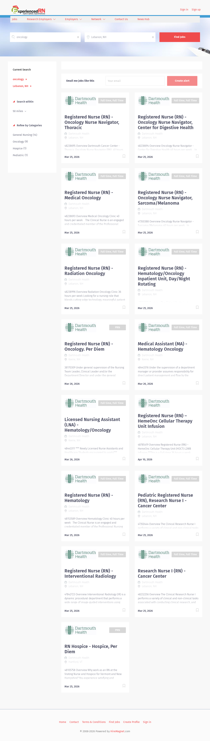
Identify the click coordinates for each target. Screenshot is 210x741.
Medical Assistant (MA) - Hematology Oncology (162, 346)
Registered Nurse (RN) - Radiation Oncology (89, 271)
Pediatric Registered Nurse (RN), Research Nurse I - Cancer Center (165, 500)
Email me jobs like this (80, 80)
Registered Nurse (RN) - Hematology (89, 498)
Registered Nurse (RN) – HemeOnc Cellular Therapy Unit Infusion (165, 421)
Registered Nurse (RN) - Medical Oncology (89, 195)
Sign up (196, 9)
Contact (74, 722)
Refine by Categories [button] (29, 125)
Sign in (184, 9)
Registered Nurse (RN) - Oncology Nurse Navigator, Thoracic (92, 122)
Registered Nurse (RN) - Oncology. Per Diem (89, 346)
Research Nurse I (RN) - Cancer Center (162, 573)
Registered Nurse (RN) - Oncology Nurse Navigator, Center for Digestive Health (166, 122)
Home (62, 722)
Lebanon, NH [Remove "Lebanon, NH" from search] (20, 85)
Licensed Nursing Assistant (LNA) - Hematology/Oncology (92, 425)
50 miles (18, 111)
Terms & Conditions (94, 722)
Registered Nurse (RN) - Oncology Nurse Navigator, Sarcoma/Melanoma (165, 198)
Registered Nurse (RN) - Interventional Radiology (90, 573)
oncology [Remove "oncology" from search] (18, 79)
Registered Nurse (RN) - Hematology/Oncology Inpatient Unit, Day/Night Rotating (164, 276)
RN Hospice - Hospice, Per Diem (91, 649)
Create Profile (131, 722)
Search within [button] (24, 101)
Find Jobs (179, 37)
